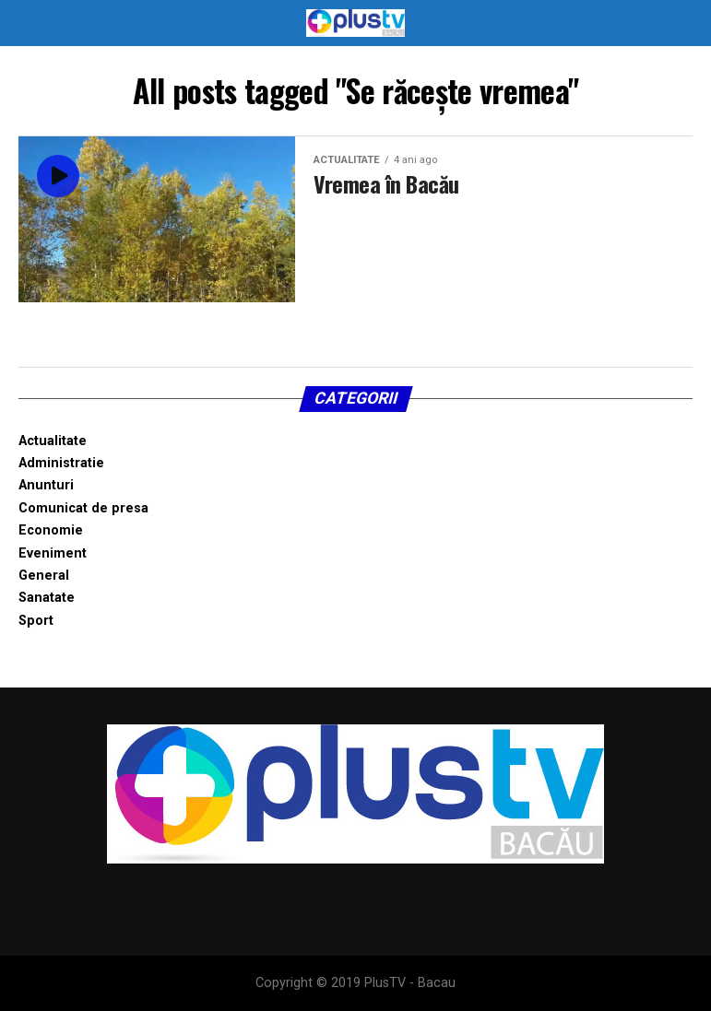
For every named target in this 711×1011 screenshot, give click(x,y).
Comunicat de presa (83, 508)
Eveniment (52, 553)
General (43, 575)
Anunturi (46, 485)
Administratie (61, 463)
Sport (35, 621)
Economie (50, 530)
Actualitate (52, 441)
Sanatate (46, 597)
